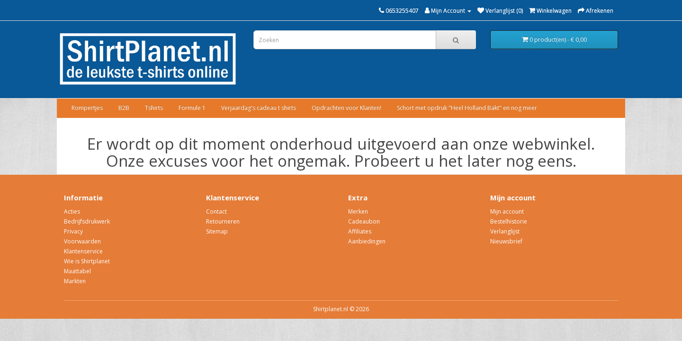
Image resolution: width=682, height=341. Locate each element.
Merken (358, 211)
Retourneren (223, 221)
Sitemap (217, 231)
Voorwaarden (82, 241)
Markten (75, 281)
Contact (216, 211)
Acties (72, 211)
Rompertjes (87, 108)
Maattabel (77, 271)
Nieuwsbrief (506, 241)
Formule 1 (192, 108)
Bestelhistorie (508, 221)
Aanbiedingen (367, 241)
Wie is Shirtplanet (87, 261)
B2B (123, 108)
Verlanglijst (505, 231)
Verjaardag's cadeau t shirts (258, 108)
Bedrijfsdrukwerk (87, 221)
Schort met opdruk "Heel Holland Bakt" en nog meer (467, 108)
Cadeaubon (364, 221)
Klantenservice (83, 251)
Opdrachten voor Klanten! (346, 108)
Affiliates (359, 231)
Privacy (73, 231)
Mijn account (507, 211)
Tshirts (154, 108)
